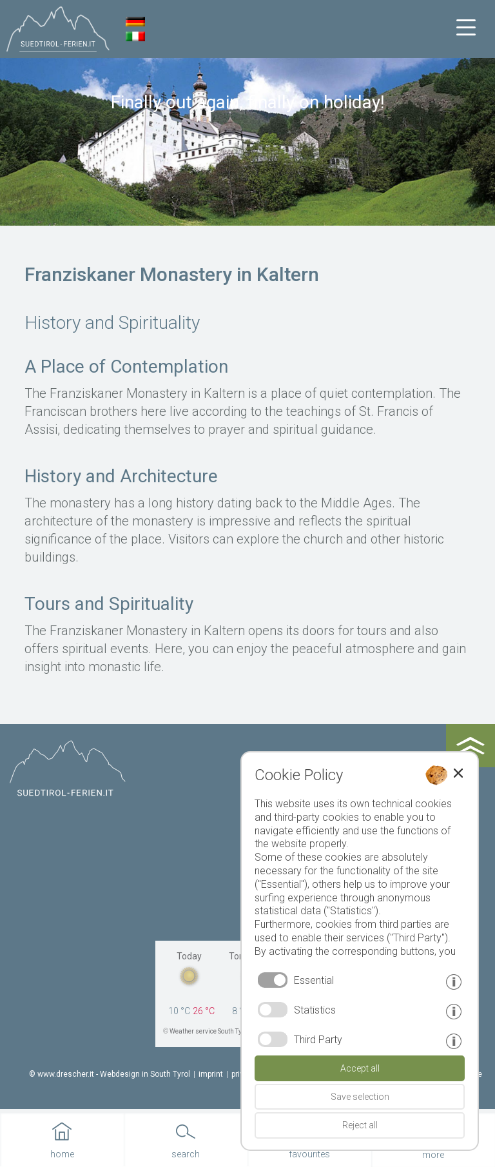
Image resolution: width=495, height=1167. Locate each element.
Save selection (360, 1097)
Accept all (360, 1068)
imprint (211, 1074)
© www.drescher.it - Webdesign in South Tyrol (109, 1074)
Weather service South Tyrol (209, 1031)
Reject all (360, 1125)
